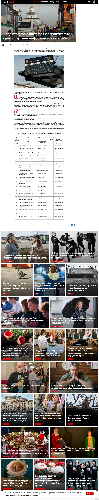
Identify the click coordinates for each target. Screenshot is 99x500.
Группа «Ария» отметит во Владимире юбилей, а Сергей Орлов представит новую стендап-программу (82, 475)
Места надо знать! (40, 488)
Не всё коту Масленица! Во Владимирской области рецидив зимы (82, 410)
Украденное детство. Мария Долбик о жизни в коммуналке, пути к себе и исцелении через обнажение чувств (74, 312)
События (35, 2)
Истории (44, 2)
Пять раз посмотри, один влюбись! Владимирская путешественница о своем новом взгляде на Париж (17, 410)
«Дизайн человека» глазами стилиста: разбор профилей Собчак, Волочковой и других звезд (49, 410)
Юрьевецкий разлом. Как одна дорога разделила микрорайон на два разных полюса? (25, 247)
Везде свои (6, 423)
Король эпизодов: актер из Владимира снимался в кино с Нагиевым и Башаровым (74, 377)
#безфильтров (6, 358)
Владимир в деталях (8, 261)
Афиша (65, 2)
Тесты (37, 293)
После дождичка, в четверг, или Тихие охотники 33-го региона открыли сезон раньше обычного (17, 345)
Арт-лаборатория (7, 488)
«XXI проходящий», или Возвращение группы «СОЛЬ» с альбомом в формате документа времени (74, 247)
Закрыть (89, 494)
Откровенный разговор (58, 326)
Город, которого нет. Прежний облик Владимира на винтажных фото (82, 280)
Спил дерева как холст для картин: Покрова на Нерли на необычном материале (17, 475)
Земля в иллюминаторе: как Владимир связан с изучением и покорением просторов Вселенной (49, 280)
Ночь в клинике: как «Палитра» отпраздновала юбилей (25, 377)
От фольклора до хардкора (58, 261)
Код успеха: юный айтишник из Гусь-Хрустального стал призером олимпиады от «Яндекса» (25, 312)
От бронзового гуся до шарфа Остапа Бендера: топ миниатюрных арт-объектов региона (17, 280)
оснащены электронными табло (36, 91)
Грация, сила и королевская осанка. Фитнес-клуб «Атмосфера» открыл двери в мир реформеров (82, 345)
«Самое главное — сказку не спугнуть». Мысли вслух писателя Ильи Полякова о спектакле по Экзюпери (74, 442)
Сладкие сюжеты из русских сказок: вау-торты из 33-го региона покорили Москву (49, 345)
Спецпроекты (55, 2)
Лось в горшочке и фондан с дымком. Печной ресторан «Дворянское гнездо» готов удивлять (25, 442)
